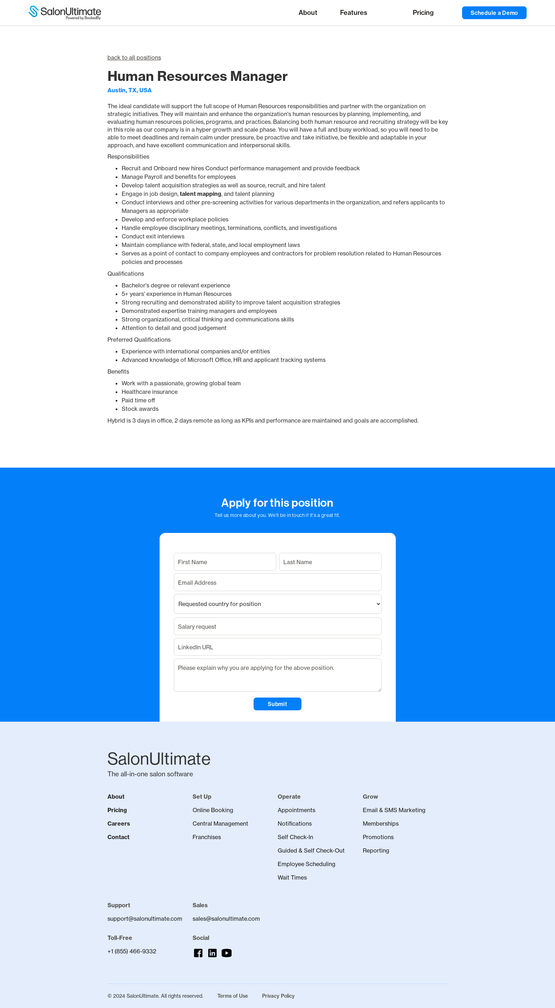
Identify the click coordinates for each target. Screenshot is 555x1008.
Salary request (197, 626)
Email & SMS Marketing (394, 810)
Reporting (376, 850)
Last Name (297, 562)
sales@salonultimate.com (226, 918)
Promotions (378, 837)
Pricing (117, 810)
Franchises (207, 837)
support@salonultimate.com (142, 918)
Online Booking (213, 810)
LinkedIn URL (195, 647)
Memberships (381, 823)
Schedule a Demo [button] (494, 12)
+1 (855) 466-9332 (131, 951)
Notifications (295, 823)
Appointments (296, 810)
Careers (118, 823)
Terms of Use (232, 996)
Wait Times (292, 877)
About (115, 796)
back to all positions (134, 57)
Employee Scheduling (306, 863)
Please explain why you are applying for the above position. (256, 667)
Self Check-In (295, 837)
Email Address (197, 582)
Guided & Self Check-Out (311, 850)
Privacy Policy (278, 996)
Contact (118, 837)
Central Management (220, 823)
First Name (192, 562)
